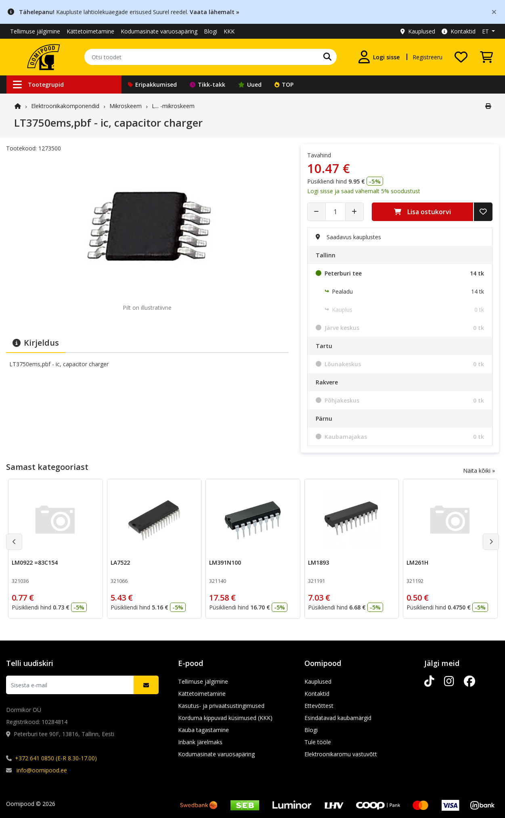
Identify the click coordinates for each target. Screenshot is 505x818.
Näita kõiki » (479, 470)
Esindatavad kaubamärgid (337, 718)
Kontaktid (459, 31)
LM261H (417, 562)
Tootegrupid (38, 84)
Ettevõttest (318, 705)
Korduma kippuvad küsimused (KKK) (225, 718)
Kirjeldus (36, 342)
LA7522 (120, 562)
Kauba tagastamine (203, 730)
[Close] (494, 11)
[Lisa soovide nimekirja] (483, 211)
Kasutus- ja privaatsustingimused (221, 705)
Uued (250, 84)
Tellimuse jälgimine (35, 31)
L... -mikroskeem (173, 106)
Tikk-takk (207, 84)
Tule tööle (317, 742)
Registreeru (427, 57)
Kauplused (417, 31)
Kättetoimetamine (90, 31)
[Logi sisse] (379, 57)
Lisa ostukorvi (422, 211)
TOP (284, 84)
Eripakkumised (152, 84)
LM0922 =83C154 (35, 562)
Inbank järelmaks (200, 742)
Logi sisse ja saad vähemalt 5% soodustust (363, 191)
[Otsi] (327, 57)
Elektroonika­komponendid (65, 106)
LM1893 (318, 562)
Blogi (210, 31)
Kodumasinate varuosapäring (159, 31)
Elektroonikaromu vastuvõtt (340, 754)
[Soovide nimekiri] (461, 57)
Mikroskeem (125, 106)
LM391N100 (225, 562)
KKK (229, 31)
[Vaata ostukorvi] (486, 57)
